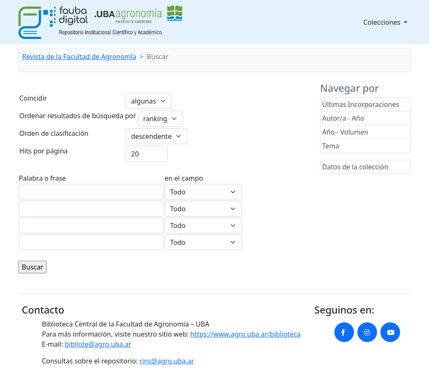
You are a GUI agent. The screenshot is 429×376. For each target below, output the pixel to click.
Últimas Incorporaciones (360, 104)
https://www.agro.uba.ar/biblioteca (245, 334)
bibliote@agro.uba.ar (98, 344)
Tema (330, 145)
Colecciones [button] (382, 22)
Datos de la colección (355, 166)
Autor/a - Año (343, 118)
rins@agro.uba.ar (167, 361)
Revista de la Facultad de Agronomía (79, 56)
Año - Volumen (345, 132)
